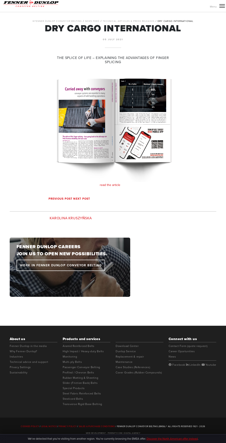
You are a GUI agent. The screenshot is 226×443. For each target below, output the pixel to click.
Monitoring (70, 356)
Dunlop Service (126, 351)
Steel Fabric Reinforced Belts (82, 393)
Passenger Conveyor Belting (81, 367)
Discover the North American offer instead (172, 439)
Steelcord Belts (73, 398)
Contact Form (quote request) (188, 346)
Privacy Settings (20, 367)
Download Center (127, 346)
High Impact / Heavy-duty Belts (83, 351)
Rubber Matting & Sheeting (80, 377)
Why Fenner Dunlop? (23, 351)
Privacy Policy (68, 426)
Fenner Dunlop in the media (28, 346)
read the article (113, 129)
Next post (81, 199)
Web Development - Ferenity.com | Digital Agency (113, 433)
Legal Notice (49, 426)
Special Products (74, 388)
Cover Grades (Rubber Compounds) (139, 372)
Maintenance (124, 361)
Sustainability (19, 372)
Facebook (177, 364)
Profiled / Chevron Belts (78, 372)
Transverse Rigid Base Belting (82, 404)
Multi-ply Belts (72, 361)
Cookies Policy (30, 426)
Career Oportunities (182, 351)
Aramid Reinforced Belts (78, 346)
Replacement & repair (130, 356)
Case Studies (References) (133, 367)
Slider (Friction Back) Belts (80, 382)
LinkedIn (193, 364)
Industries (16, 356)
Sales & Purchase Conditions (97, 426)
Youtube (208, 364)
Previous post (61, 199)
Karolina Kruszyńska (71, 218)
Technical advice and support (29, 361)
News (172, 356)
